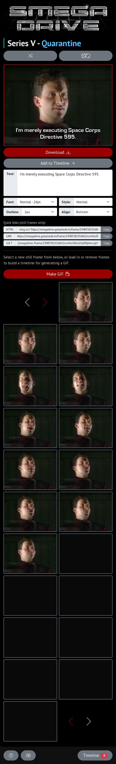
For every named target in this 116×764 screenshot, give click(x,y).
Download (58, 152)
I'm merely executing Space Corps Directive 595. (65, 183)
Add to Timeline (58, 163)
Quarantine (61, 43)
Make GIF (58, 274)
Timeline (95, 755)
